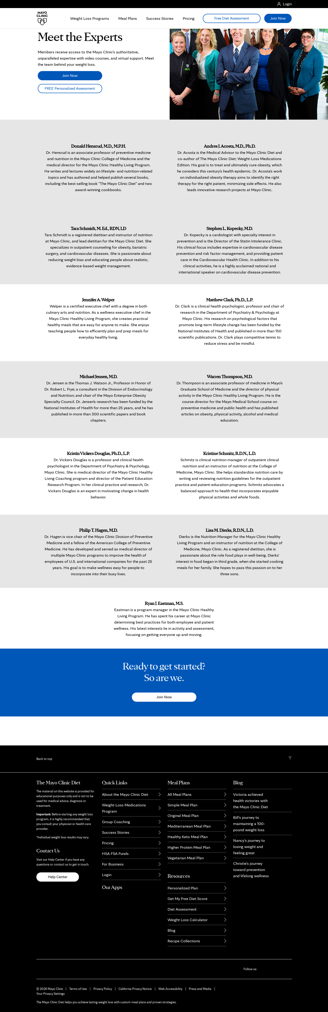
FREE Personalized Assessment (70, 117)
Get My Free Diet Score (187, 898)
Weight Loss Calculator (188, 919)
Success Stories (160, 18)
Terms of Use (78, 989)
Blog (171, 930)
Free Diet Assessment (231, 18)
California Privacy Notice (135, 989)
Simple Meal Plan (182, 804)
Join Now (70, 104)
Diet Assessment (182, 909)
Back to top (44, 759)
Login (106, 874)
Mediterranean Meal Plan (189, 826)
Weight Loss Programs (89, 18)
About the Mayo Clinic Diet (125, 794)
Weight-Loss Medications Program (124, 808)
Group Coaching (116, 821)
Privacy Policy (102, 989)
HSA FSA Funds (115, 853)
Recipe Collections (184, 940)
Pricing (188, 18)
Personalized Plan (183, 888)
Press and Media (200, 989)
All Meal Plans (180, 794)
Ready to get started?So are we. (164, 699)
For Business (113, 864)
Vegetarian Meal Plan (186, 857)
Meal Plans (127, 18)
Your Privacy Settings (50, 993)
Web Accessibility (170, 989)
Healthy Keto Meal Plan (188, 836)
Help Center (57, 876)
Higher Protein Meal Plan (189, 847)
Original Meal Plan (183, 815)
